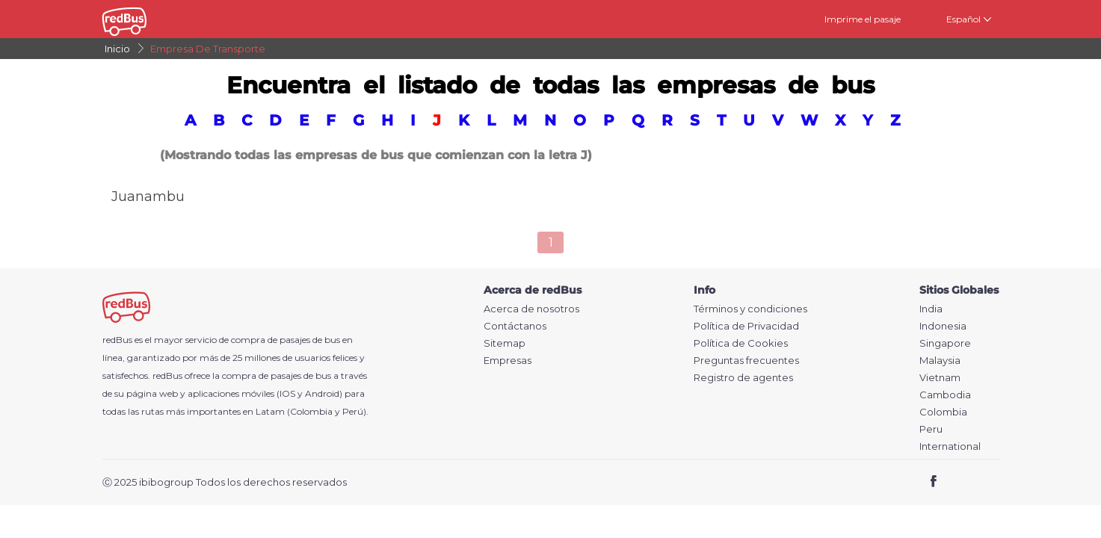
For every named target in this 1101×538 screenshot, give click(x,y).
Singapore (945, 343)
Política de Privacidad (746, 326)
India (931, 309)
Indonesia (942, 326)
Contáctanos (515, 326)
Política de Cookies (741, 343)
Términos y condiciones (750, 309)
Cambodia (945, 395)
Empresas (507, 360)
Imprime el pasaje (862, 19)
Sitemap (504, 343)
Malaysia (939, 360)
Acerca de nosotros (531, 309)
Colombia (943, 412)
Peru (931, 429)
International (950, 446)
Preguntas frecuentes (746, 360)
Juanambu (148, 196)
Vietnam (939, 378)
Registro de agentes (743, 378)
